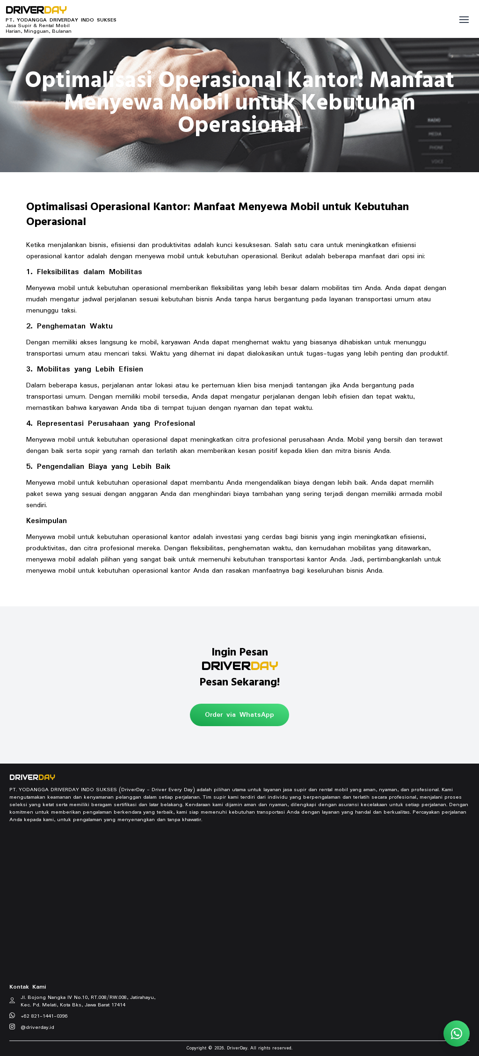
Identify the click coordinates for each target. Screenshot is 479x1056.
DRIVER (36, 10)
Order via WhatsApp (239, 715)
